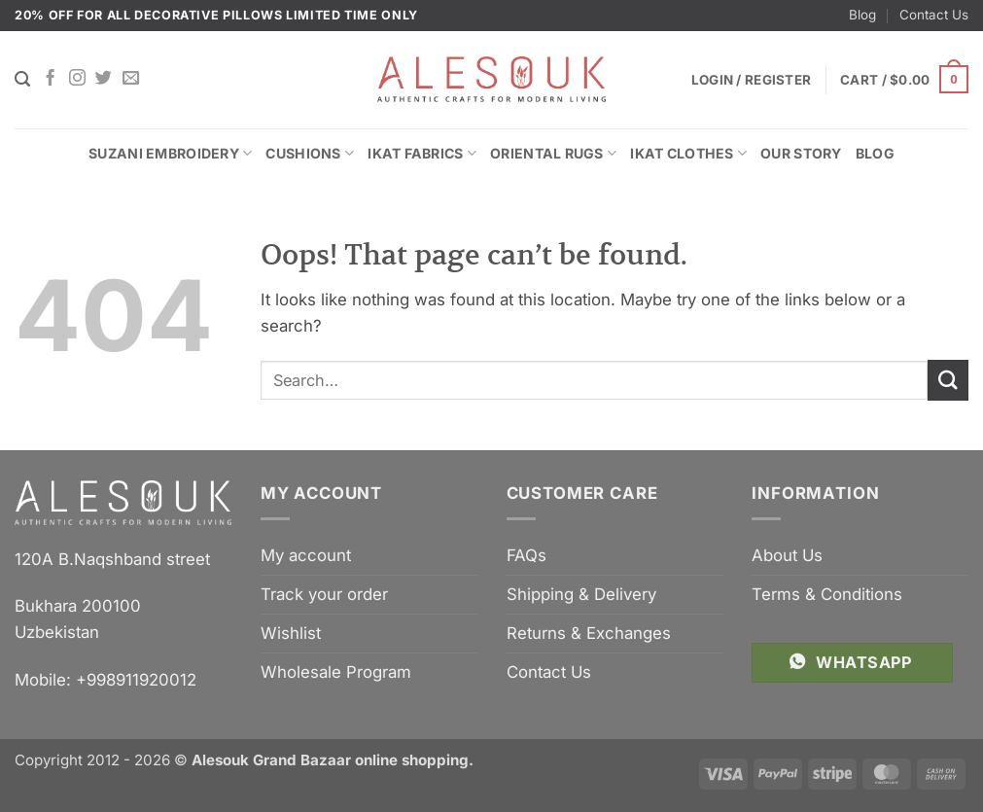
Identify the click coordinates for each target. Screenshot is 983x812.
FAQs (526, 555)
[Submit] (948, 380)
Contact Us (933, 14)
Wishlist (291, 633)
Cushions (309, 153)
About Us (787, 555)
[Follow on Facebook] (50, 78)
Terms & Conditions (827, 594)
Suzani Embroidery (170, 153)
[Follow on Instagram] (77, 78)
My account (306, 555)
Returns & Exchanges (589, 633)
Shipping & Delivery (581, 594)
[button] (904, 80)
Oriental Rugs (553, 153)
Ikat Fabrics (422, 153)
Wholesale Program (336, 672)
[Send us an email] (131, 78)
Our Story (801, 153)
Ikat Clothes (688, 153)
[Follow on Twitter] (103, 78)
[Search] (22, 79)
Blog (862, 14)
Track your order (324, 594)
